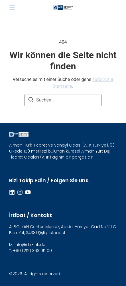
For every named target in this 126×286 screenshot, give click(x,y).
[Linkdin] (12, 192)
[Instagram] (20, 192)
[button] (12, 8)
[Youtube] (28, 192)
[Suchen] (30, 100)
